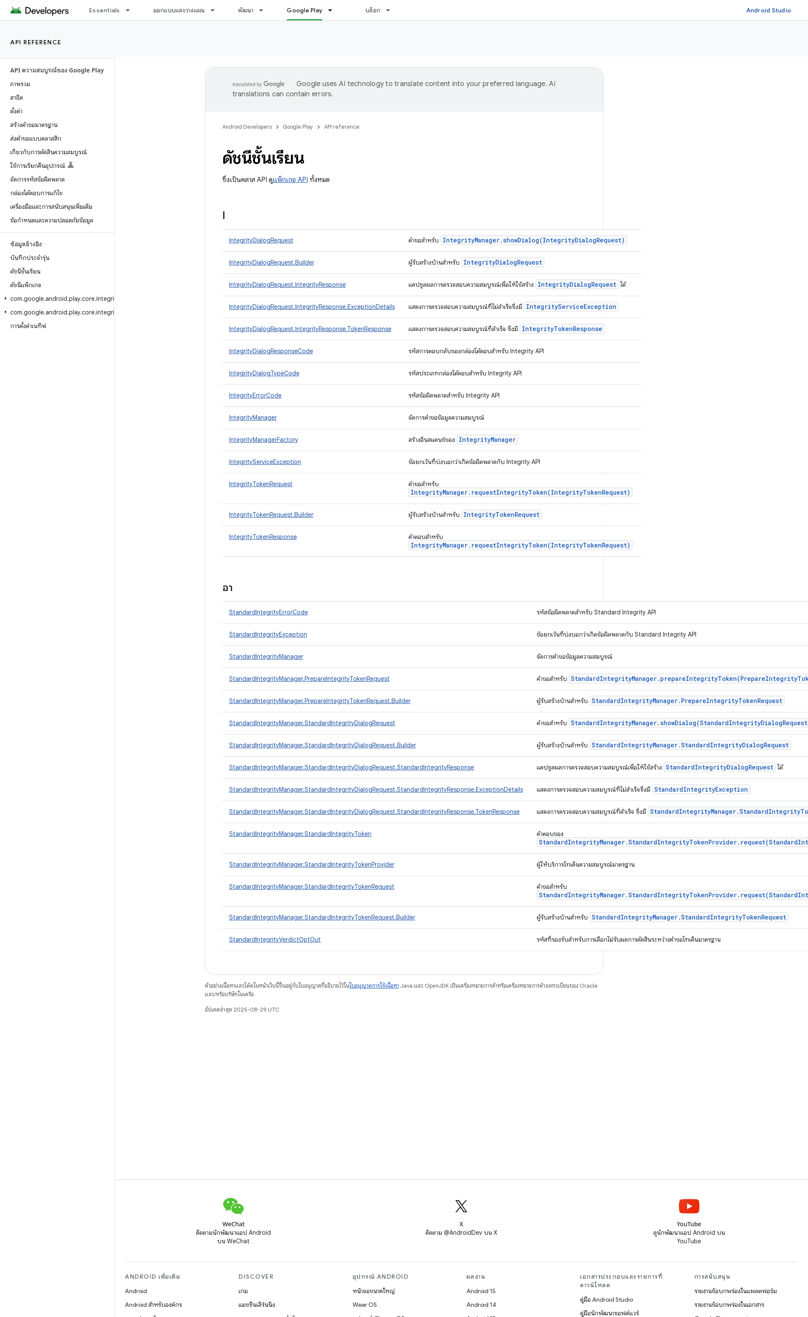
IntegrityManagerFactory (263, 440)
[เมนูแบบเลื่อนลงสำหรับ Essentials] (131, 10)
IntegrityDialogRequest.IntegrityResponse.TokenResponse (310, 329)
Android (136, 1291)
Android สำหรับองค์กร (153, 1304)
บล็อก (372, 10)
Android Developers (247, 126)
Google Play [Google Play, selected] (304, 10)
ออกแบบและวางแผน (179, 10)
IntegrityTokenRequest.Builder (271, 515)
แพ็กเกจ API (290, 180)
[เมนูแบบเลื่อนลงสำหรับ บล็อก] (391, 10)
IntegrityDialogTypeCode (264, 373)
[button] (55, 298)
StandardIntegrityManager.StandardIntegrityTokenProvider (311, 864)
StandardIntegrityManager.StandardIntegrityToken (300, 834)
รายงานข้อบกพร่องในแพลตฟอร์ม (735, 1291)
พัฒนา (245, 10)
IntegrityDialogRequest (261, 240)
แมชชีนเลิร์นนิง (257, 1304)
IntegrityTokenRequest (261, 484)
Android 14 (481, 1304)
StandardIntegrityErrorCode (268, 612)
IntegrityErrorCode (255, 395)
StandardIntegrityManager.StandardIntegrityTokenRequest (311, 886)
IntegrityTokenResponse (562, 329)
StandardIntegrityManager (266, 656)
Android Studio (768, 10)
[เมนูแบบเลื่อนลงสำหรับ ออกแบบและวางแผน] (216, 10)
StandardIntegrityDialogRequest (719, 767)
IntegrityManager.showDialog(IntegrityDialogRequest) (534, 240)
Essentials (104, 10)
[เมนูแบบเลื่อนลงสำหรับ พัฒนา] (264, 10)
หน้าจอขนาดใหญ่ (374, 1291)
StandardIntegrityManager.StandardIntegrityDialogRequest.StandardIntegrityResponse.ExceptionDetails (376, 789)
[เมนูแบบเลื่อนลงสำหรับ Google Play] (333, 10)
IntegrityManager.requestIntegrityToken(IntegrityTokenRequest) (520, 492)
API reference (36, 42)
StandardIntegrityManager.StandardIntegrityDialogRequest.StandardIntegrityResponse (351, 767)
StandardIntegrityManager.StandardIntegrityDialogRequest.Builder (322, 745)
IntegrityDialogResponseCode (271, 351)
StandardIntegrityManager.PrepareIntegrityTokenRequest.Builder (320, 701)
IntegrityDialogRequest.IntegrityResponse (287, 284)
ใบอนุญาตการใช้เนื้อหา (374, 985)
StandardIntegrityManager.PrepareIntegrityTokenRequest (309, 679)
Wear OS (365, 1304)
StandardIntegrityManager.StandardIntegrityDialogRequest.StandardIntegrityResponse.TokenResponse (374, 812)
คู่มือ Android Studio (606, 1299)
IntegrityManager (253, 417)
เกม (243, 1291)
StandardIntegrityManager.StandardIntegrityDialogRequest (312, 723)
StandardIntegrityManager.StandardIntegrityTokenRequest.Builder (322, 917)
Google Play (298, 126)
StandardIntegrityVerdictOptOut (275, 939)
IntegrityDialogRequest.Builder (271, 262)
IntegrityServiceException (571, 307)
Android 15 (481, 1291)
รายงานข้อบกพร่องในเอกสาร (729, 1304)
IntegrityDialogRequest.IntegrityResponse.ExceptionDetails (312, 307)
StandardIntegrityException (268, 634)
